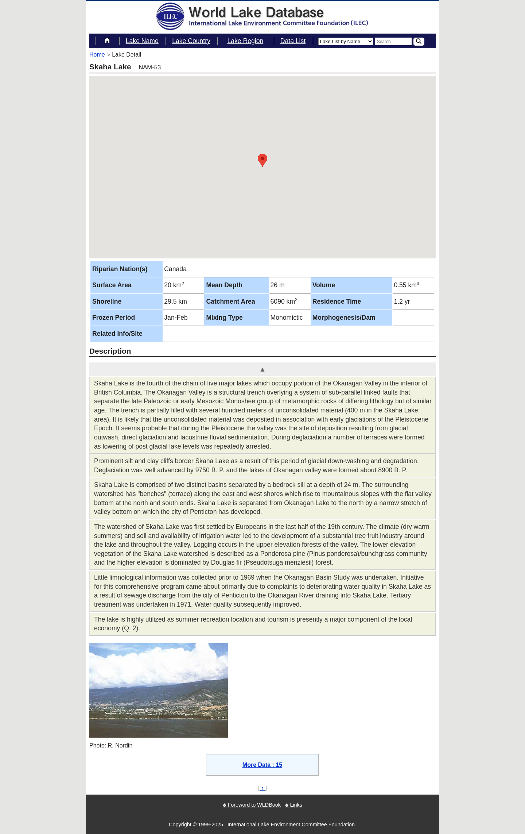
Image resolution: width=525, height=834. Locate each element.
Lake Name (142, 41)
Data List (293, 41)
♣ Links (293, 805)
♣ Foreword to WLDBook (252, 805)
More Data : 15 (262, 765)
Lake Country (191, 41)
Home (97, 54)
